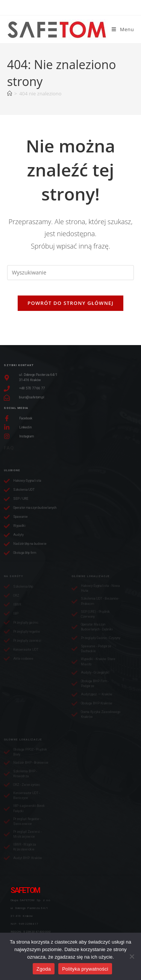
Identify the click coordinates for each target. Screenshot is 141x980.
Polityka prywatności (85, 969)
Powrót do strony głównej (70, 303)
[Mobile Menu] (123, 29)
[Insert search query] (70, 272)
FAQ (9, 448)
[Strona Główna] (9, 93)
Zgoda (43, 969)
